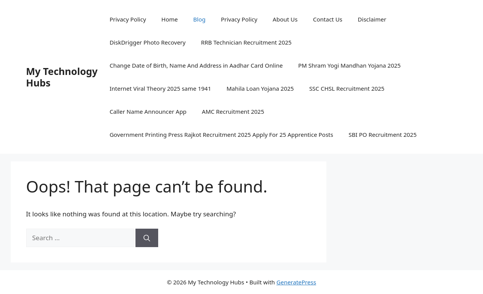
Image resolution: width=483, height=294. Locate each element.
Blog (199, 19)
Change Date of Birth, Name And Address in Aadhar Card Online (196, 65)
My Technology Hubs (62, 77)
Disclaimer (372, 19)
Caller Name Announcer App (148, 111)
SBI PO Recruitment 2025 (383, 134)
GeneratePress (296, 282)
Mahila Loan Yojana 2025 (260, 88)
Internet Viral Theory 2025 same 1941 (160, 88)
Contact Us (327, 19)
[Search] (146, 238)
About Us (285, 19)
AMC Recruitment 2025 (233, 111)
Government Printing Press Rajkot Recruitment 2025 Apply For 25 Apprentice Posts (221, 134)
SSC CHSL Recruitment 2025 (346, 88)
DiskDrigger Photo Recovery (148, 42)
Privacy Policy (128, 19)
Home (169, 19)
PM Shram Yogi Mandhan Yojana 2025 (349, 65)
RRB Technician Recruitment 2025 (246, 42)
